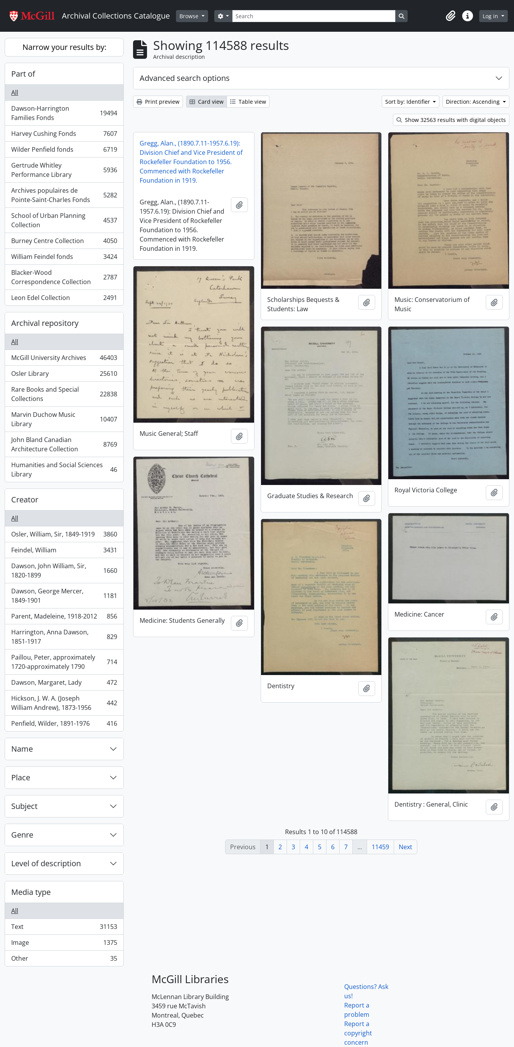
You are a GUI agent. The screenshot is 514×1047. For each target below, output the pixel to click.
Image (64, 944)
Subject (24, 806)
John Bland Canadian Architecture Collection (64, 444)
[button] (450, 15)
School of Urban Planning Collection (64, 220)
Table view (248, 101)
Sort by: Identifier (408, 101)
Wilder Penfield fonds (64, 151)
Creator (24, 499)
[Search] (313, 16)
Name (22, 749)
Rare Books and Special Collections (64, 394)
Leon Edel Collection (64, 299)
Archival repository (45, 323)
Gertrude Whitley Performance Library (64, 170)
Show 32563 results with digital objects (451, 119)
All (14, 92)
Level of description (46, 863)
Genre (22, 834)
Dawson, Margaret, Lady (64, 684)
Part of (23, 74)
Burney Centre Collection (64, 242)
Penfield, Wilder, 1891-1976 (64, 725)
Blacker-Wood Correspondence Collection (64, 277)
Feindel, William (64, 551)
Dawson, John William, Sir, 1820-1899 (64, 570)
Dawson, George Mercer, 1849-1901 (64, 596)
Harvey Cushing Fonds (64, 135)
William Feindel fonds (64, 258)
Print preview (158, 101)
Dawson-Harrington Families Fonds (64, 113)
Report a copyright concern (358, 1033)
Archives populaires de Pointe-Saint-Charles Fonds (64, 195)
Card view (207, 101)
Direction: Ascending (473, 101)
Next (405, 847)
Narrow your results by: (64, 47)
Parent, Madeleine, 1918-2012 (64, 618)
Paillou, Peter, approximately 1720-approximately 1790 (64, 662)
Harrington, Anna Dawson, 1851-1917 (64, 637)
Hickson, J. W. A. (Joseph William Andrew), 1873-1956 (64, 703)
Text (64, 928)
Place (20, 777)
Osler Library (64, 375)
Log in (491, 16)
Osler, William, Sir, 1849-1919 (64, 535)
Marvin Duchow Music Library (64, 419)
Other (64, 960)
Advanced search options (185, 78)
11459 (380, 847)
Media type (31, 892)
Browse (189, 16)
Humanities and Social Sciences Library (64, 469)
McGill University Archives (64, 359)
